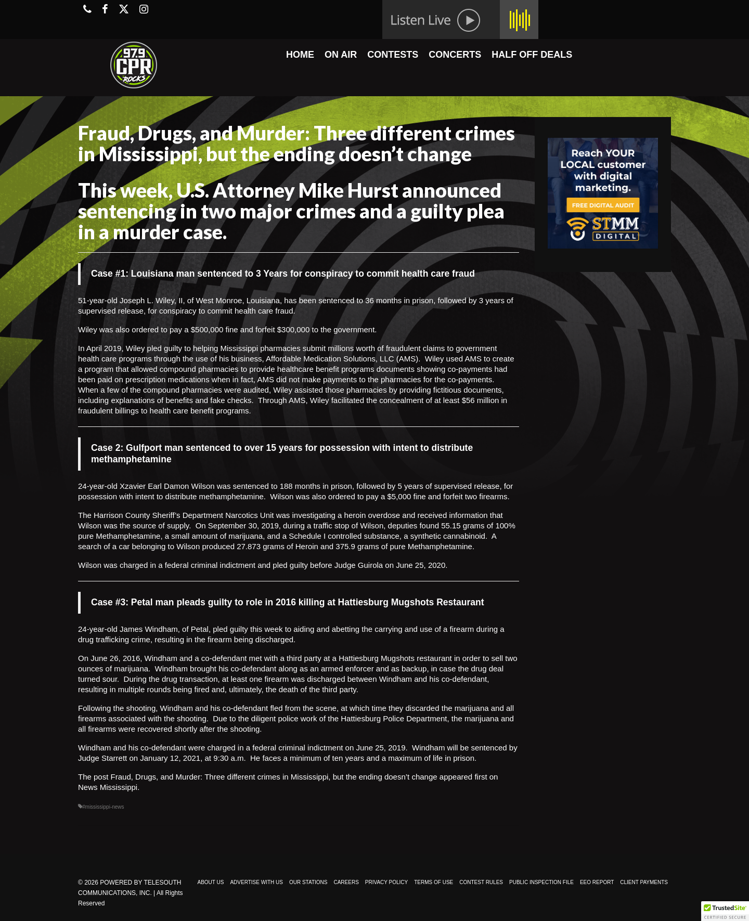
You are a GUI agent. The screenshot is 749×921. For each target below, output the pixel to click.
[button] (725, 911)
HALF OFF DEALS (532, 54)
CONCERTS (455, 54)
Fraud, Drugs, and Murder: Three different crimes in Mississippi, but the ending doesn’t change (274, 776)
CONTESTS (392, 54)
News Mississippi (107, 787)
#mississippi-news (103, 807)
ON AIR (341, 54)
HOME (300, 54)
